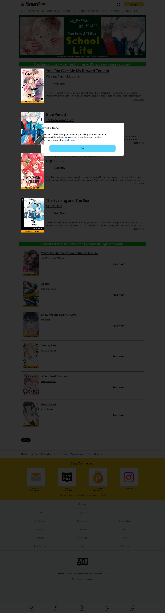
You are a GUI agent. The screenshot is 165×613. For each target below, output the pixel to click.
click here (69, 140)
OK (82, 148)
